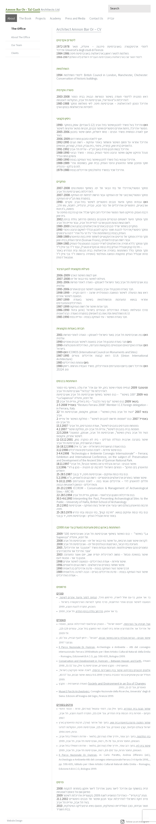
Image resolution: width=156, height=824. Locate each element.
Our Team (16, 45)
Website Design (15, 820)
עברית (110, 18)
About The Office (20, 37)
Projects (40, 18)
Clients (15, 53)
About (11, 18)
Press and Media (75, 18)
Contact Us (96, 18)
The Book (25, 18)
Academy (55, 18)
